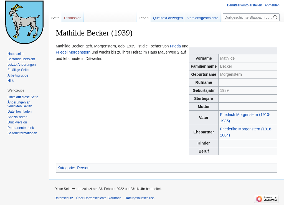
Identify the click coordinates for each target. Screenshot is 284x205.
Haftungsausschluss (139, 198)
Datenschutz (63, 198)
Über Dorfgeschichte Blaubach (98, 198)
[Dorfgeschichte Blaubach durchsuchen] (251, 17)
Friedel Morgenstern (73, 52)
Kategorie (65, 168)
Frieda (175, 46)
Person (83, 168)
